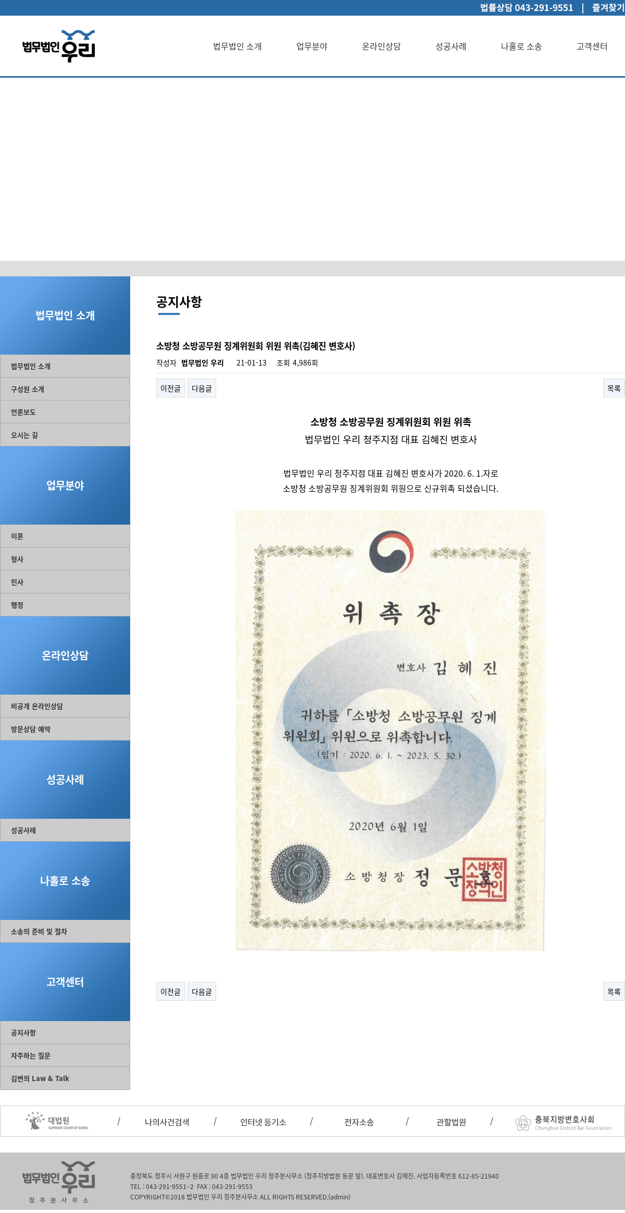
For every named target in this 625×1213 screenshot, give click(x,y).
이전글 (170, 388)
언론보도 (23, 412)
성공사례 (451, 46)
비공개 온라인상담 (37, 706)
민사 (17, 582)
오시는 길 (24, 435)
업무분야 (312, 46)
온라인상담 (381, 46)
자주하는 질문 (31, 1055)
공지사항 (23, 1032)
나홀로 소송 (521, 46)
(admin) (339, 1197)
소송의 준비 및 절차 (39, 931)
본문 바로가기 (0, 0)
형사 (17, 559)
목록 (614, 388)
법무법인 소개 (237, 46)
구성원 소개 (27, 389)
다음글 (202, 388)
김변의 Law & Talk (40, 1078)
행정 (17, 605)
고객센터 (592, 46)
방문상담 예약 (31, 729)
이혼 (17, 536)
